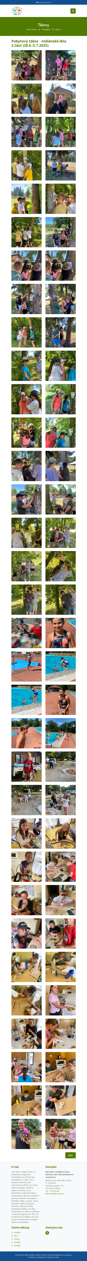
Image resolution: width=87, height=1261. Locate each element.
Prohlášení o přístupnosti (37, 1257)
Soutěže (16, 1242)
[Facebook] (47, 1233)
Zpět (70, 1155)
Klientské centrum (44, 2)
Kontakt (15, 1245)
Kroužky (15, 1232)
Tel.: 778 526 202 (52, 1191)
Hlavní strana (31, 29)
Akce (14, 1236)
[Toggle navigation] (73, 10)
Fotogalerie (46, 29)
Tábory (58, 29)
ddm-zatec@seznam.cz (54, 1193)
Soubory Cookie (53, 1257)
